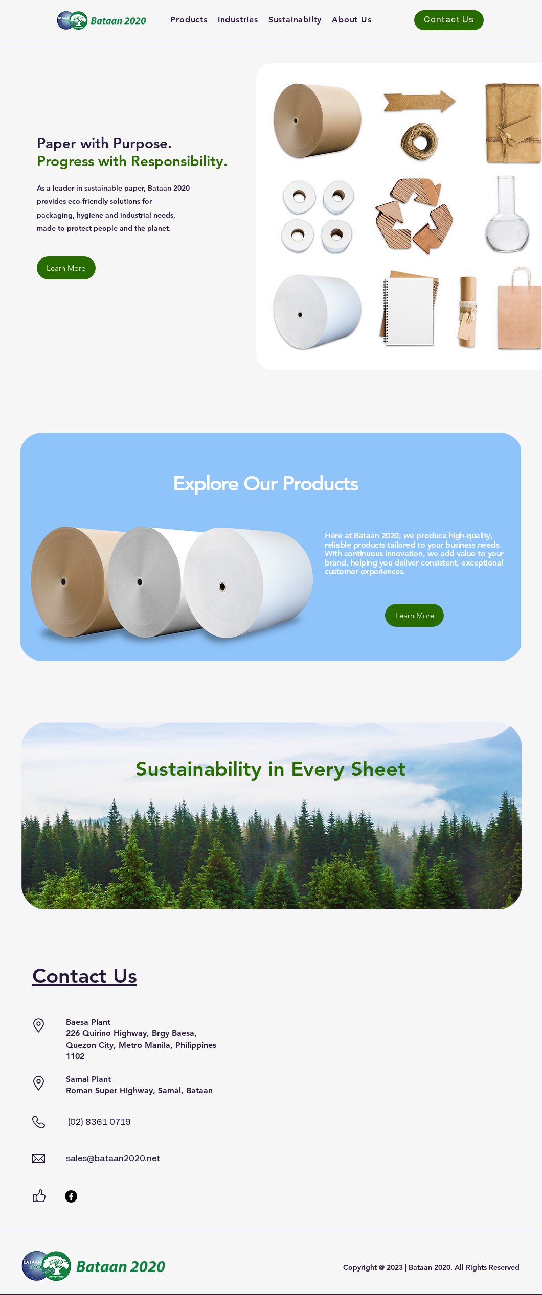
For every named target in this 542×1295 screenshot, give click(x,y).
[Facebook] (71, 1196)
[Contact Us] (449, 20)
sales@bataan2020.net (113, 1159)
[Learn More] (66, 267)
